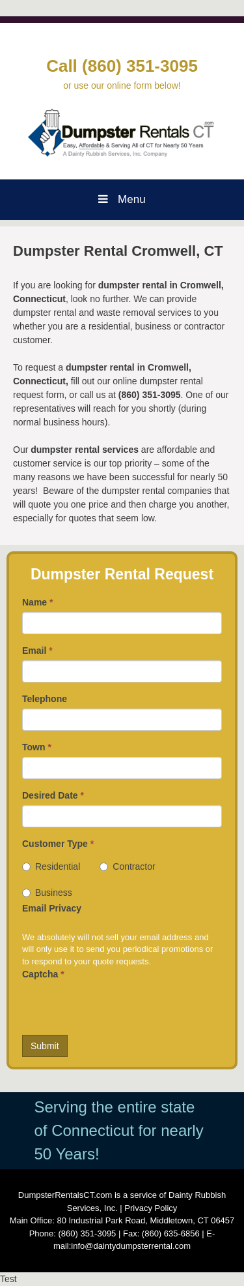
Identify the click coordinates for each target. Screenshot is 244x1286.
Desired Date (53, 795)
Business (47, 892)
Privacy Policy (150, 1208)
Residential (51, 866)
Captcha (43, 974)
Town (36, 747)
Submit (45, 1046)
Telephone (44, 699)
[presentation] (121, 1009)
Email (37, 650)
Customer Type (58, 843)
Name (37, 602)
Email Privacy (51, 908)
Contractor (127, 866)
